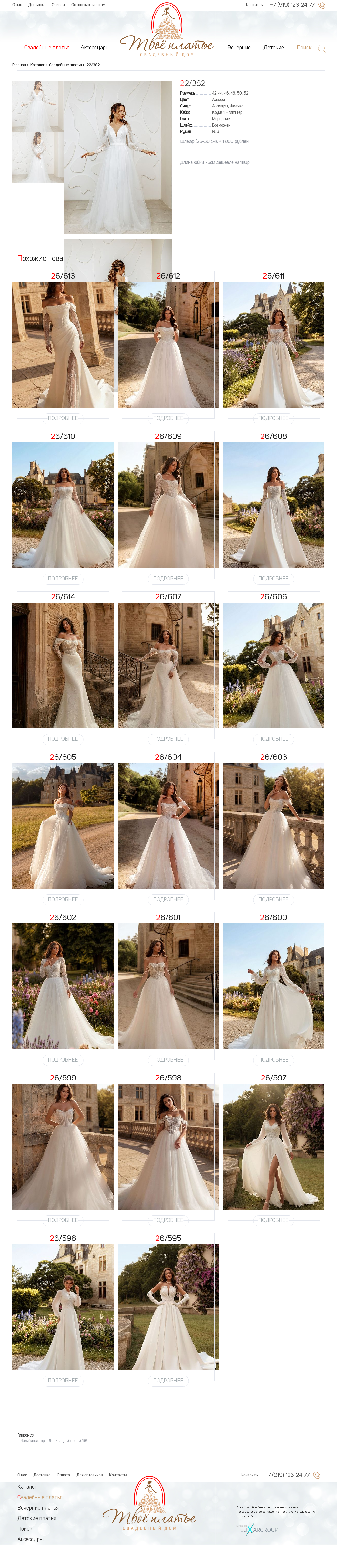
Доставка (36, 5)
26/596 (63, 1239)
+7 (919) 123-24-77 (292, 5)
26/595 (168, 1239)
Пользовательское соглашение (257, 1511)
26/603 (273, 757)
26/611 (273, 276)
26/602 (63, 918)
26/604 (168, 757)
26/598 (168, 1078)
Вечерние (239, 48)
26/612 (168, 276)
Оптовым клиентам (88, 5)
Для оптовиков (89, 1475)
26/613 (63, 276)
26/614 (63, 597)
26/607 (168, 597)
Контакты (255, 5)
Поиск (24, 1529)
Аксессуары (95, 48)
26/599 (63, 1078)
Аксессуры (30, 1539)
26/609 (168, 437)
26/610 (63, 437)
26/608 (273, 437)
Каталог (27, 1487)
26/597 (273, 1078)
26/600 (273, 918)
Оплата (58, 5)
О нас (17, 5)
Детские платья (36, 1518)
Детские (273, 48)
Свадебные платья (47, 48)
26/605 (63, 757)
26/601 (168, 918)
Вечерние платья (38, 1508)
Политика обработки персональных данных (267, 1507)
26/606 (273, 597)
